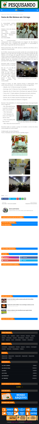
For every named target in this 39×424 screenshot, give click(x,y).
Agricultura (4, 335)
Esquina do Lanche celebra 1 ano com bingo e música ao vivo (20, 304)
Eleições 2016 (4, 356)
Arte (8, 335)
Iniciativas (4, 349)
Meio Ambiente (21, 337)
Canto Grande (20, 365)
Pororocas (20, 375)
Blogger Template (14, 422)
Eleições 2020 (18, 356)
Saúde (3, 339)
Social (13, 339)
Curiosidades (4, 346)
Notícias (27, 337)
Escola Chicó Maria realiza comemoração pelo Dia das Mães (20, 299)
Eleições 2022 (24, 356)
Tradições (24, 339)
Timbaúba (20, 378)
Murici (20, 370)
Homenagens (33, 346)
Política (10, 358)
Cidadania (13, 335)
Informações (9, 337)
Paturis (20, 373)
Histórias (28, 346)
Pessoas (31, 337)
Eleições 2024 (31, 356)
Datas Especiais (11, 346)
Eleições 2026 (4, 358)
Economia (23, 335)
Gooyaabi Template (28, 422)
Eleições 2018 (11, 356)
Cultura (17, 335)
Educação (28, 335)
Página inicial (3, 14)
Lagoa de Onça (20, 368)
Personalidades (16, 349)
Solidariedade (18, 339)
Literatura (15, 337)
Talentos (21, 349)
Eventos (3, 337)
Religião (8, 14)
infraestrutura (30, 339)
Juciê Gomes (4, 20)
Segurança (8, 339)
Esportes (33, 335)
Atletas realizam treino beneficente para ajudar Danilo (19, 310)
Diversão (18, 346)
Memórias (9, 349)
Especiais (23, 346)
